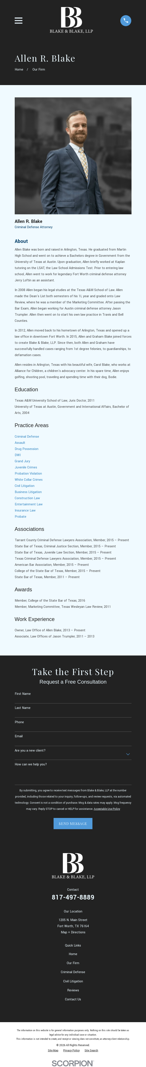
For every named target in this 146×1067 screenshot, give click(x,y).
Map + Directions (73, 932)
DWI (18, 455)
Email (19, 736)
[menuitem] (53, 1050)
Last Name (23, 708)
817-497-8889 (73, 897)
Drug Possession (26, 449)
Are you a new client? (30, 750)
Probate (20, 516)
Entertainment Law (29, 504)
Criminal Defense (27, 436)
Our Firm (73, 963)
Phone (19, 722)
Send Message (73, 823)
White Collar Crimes (29, 479)
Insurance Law (25, 510)
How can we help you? (31, 764)
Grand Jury (22, 461)
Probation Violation (28, 473)
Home (73, 954)
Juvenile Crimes (26, 467)
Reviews (73, 990)
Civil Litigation (24, 486)
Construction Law (27, 498)
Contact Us (73, 999)
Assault (20, 443)
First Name (23, 694)
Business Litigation (28, 492)
